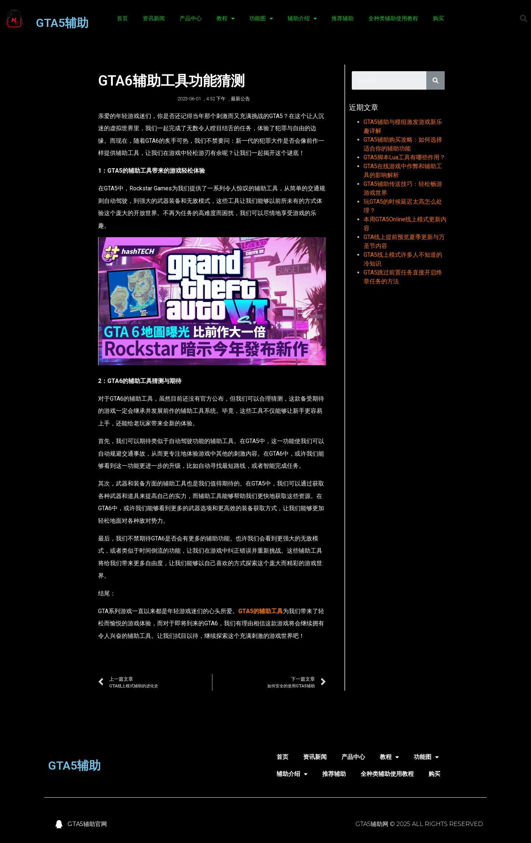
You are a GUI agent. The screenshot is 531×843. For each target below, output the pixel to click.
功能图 (261, 18)
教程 (225, 18)
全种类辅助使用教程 (393, 18)
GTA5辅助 (62, 23)
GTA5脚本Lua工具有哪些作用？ (404, 157)
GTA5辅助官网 (87, 824)
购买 (438, 18)
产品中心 (191, 18)
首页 (122, 18)
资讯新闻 (154, 18)
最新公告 (240, 98)
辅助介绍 (302, 18)
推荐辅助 (343, 18)
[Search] (435, 80)
